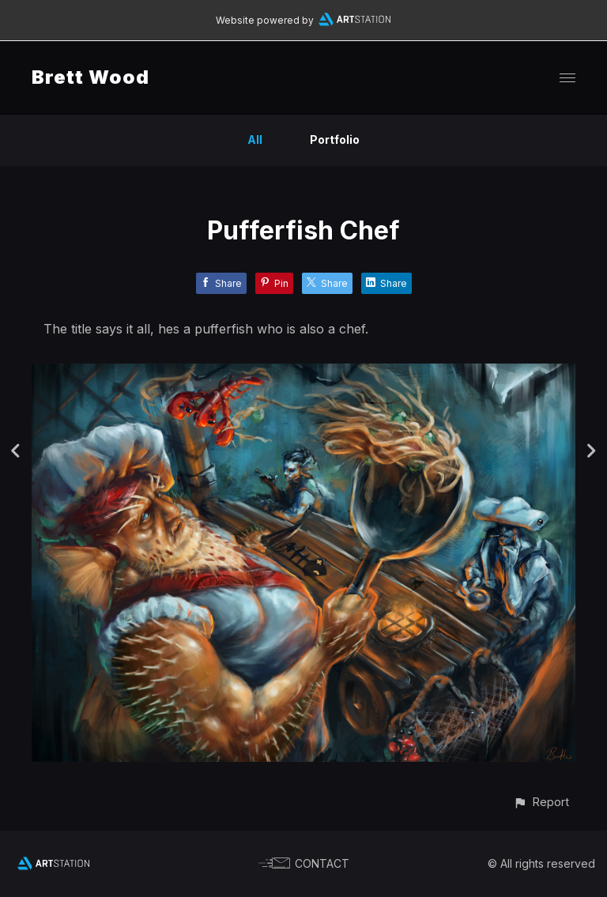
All (254, 139)
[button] (541, 802)
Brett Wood (90, 77)
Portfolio (335, 139)
